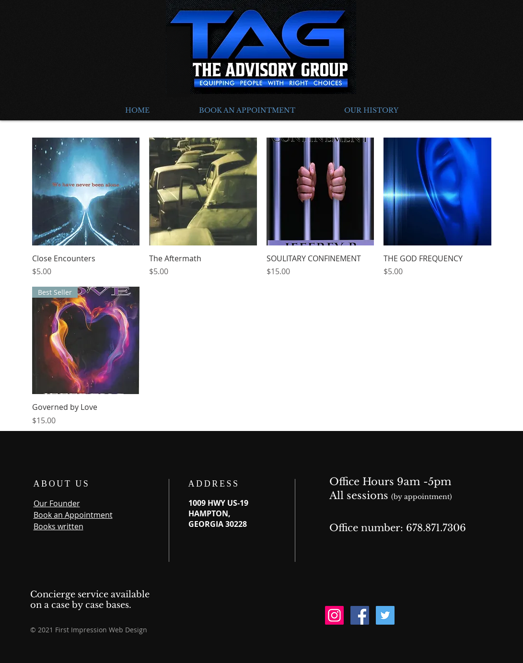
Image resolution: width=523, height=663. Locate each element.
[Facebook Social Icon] (359, 615)
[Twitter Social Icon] (385, 615)
